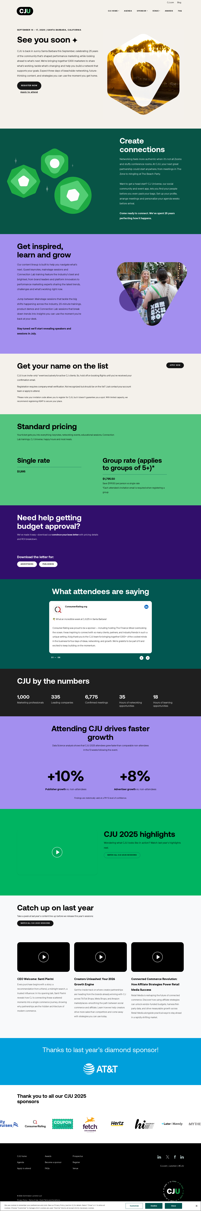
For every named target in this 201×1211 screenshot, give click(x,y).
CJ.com (170, 2)
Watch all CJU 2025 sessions (35, 923)
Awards (169, 11)
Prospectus (78, 1156)
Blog (179, 2)
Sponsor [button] (141, 11)
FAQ (180, 11)
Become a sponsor (53, 1162)
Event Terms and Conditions (50, 1200)
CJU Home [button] (113, 11)
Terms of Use (33, 1200)
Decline (154, 1206)
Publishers (48, 564)
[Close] (197, 1206)
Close (173, 1206)
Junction (173, 1166)
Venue (75, 1168)
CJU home (22, 1156)
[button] (142, 657)
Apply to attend (29, 92)
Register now (29, 86)
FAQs (47, 1168)
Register (76, 1162)
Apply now (175, 365)
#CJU (181, 1166)
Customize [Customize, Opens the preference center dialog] (134, 1206)
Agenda (128, 11)
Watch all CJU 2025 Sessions (122, 855)
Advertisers (27, 564)
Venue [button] (156, 11)
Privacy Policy (22, 1200)
